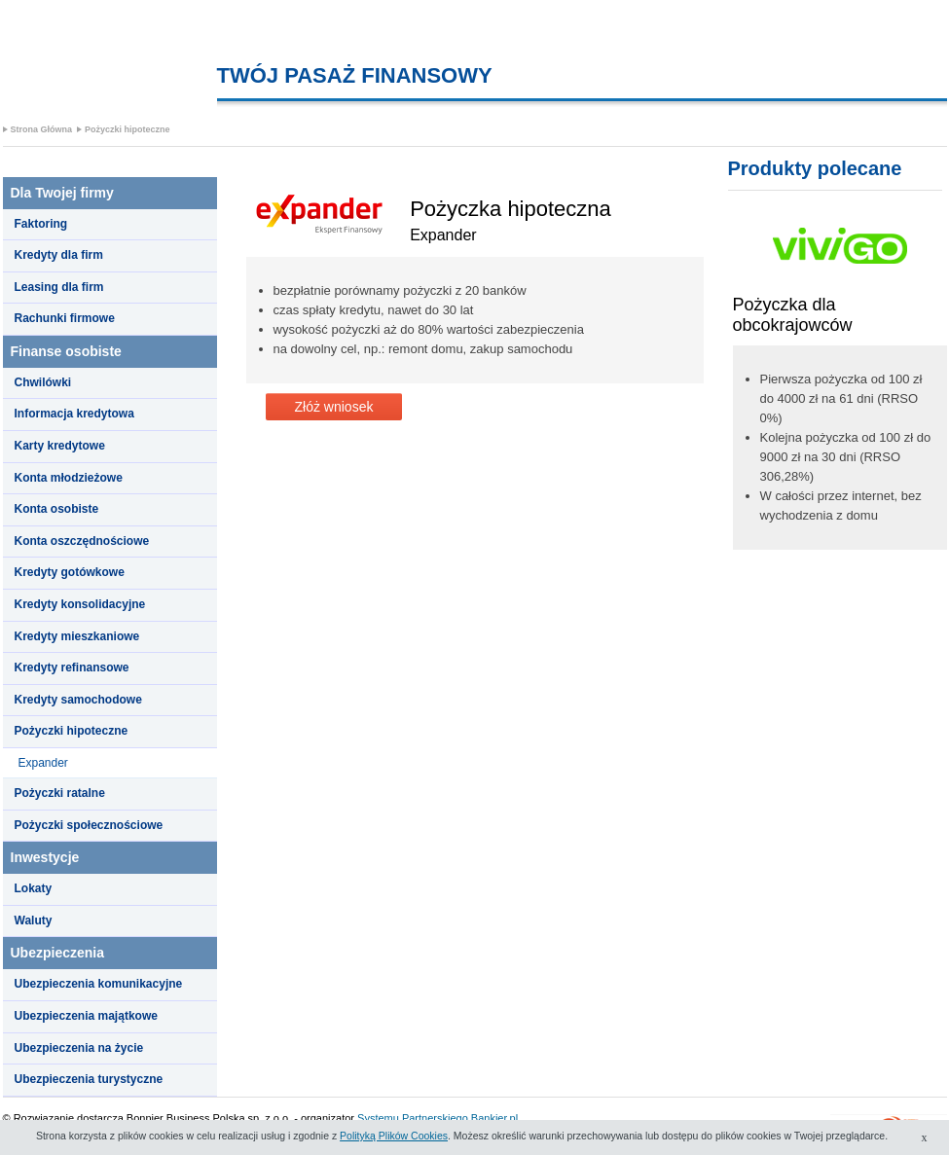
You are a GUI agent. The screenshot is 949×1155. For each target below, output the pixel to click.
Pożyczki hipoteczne (127, 129)
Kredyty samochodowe (78, 699)
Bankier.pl (494, 1118)
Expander (43, 763)
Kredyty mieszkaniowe (77, 636)
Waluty (34, 920)
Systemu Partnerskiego (412, 1118)
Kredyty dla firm (59, 255)
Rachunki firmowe (65, 318)
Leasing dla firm (59, 287)
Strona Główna (42, 129)
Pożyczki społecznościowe (89, 825)
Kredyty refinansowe (72, 667)
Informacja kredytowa (74, 413)
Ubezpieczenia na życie (79, 1048)
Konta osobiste (57, 509)
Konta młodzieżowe (69, 478)
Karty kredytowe (60, 445)
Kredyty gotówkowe (70, 572)
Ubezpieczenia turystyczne (89, 1079)
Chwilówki (43, 382)
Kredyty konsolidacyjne (80, 604)
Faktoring (41, 224)
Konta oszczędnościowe (82, 541)
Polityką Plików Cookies (394, 1135)
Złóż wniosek (334, 407)
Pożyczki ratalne (60, 793)
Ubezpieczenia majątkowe (86, 1016)
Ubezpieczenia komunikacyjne (99, 984)
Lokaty (34, 888)
